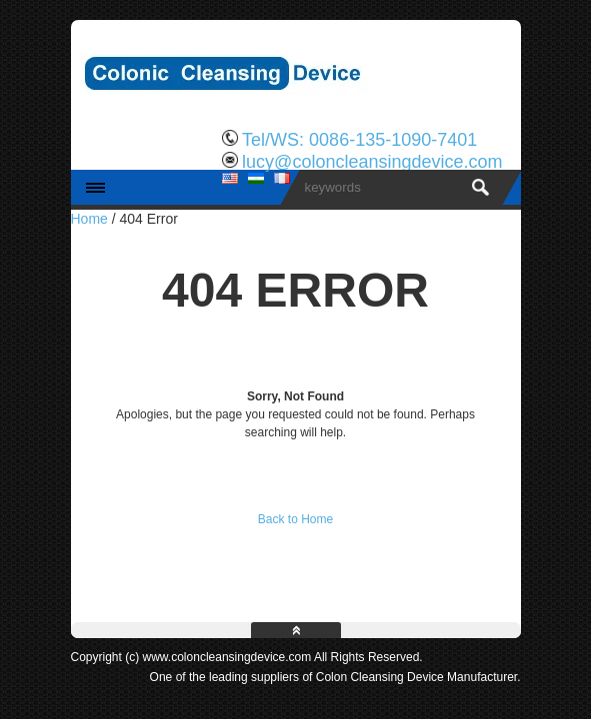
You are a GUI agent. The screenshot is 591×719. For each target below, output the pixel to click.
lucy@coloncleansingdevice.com (372, 162)
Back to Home (295, 519)
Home (89, 219)
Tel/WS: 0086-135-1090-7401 (359, 140)
